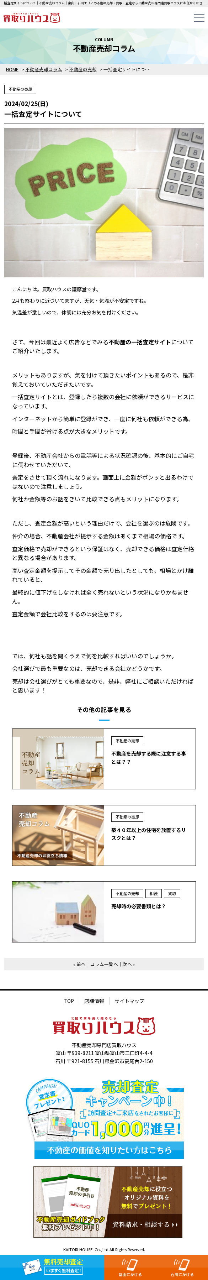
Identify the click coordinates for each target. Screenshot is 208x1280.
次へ (127, 964)
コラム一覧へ (104, 964)
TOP (69, 1000)
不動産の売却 (20, 89)
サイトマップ (129, 1000)
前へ (81, 964)
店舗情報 (94, 1000)
